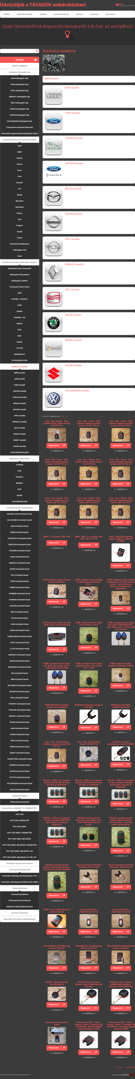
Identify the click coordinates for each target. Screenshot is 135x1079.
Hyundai (19, 183)
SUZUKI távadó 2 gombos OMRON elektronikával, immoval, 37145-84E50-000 (121, 984)
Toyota (19, 238)
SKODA (19, 342)
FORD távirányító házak (19, 581)
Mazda (19, 195)
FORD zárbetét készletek (19, 802)
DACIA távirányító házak (19, 557)
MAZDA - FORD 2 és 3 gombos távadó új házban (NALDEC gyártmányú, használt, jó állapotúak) (120, 783)
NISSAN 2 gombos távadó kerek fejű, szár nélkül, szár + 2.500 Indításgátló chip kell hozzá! (89, 821)
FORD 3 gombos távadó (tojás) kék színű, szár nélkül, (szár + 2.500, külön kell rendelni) (56, 665)
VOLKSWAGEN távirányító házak (19, 783)
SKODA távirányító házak (19, 747)
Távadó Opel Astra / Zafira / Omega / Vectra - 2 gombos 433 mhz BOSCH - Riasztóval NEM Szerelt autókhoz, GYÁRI (89, 1025)
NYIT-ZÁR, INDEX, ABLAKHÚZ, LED (19, 851)
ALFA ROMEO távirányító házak (19, 520)
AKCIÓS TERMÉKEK (19, 66)
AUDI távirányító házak (19, 526)
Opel (19, 219)
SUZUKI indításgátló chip (19, 115)
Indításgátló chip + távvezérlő (19, 268)
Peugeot (19, 225)
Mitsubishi (19, 207)
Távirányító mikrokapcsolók (19, 870)
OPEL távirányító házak (19, 698)
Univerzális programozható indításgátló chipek (19, 133)
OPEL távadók (19, 416)
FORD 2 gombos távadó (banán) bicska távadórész (57, 581)
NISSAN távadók (19, 409)
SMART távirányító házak (19, 753)
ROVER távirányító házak (19, 722)
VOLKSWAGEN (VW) (19, 360)
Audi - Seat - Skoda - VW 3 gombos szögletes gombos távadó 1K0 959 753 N (121, 500)
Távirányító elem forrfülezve (19, 900)
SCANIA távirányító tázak (19, 734)
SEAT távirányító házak (20, 741)
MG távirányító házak (19, 673)
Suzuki (19, 232)
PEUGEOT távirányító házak (19, 704)
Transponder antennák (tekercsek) (19, 127)
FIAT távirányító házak (19, 575)
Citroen (19, 164)
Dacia (19, 170)
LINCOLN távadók (20, 397)
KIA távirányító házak (19, 618)
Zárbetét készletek (19, 796)
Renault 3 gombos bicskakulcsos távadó (120, 910)
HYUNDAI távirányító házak (19, 600)
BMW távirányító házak (19, 532)
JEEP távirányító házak (19, 612)
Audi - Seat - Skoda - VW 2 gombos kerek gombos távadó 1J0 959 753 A (56, 423)
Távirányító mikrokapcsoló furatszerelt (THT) (19, 876)
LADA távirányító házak (19, 624)
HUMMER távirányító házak (19, 594)
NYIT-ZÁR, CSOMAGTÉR (19, 820)
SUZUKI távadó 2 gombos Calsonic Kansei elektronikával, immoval (89, 984)
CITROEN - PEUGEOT (19, 299)
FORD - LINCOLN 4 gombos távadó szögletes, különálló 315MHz (121, 538)
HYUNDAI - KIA (19, 317)
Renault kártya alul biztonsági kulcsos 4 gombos (89, 947)
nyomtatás (131, 1067)
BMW (20, 152)
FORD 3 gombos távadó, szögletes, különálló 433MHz (121, 664)
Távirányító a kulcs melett (19, 287)
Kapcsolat (94, 14)
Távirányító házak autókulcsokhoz (19, 508)
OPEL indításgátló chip (19, 91)
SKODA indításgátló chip (19, 109)
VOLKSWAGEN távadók (19, 452)
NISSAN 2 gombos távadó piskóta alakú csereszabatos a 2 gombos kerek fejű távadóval (56, 867)
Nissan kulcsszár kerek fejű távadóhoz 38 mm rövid (88, 866)
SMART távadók (19, 440)
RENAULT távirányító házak (19, 716)
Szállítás (43, 14)
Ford (19, 176)
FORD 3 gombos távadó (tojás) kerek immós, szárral (88, 623)
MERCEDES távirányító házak (19, 667)
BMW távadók (19, 373)
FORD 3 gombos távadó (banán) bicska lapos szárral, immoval (57, 623)
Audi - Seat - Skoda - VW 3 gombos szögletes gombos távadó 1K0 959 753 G (89, 500)
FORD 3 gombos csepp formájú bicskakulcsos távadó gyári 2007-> (88, 582)
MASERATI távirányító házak (19, 655)
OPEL (19, 330)
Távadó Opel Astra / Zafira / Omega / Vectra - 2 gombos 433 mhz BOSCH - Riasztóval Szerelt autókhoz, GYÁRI (121, 1025)
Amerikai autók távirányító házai (19, 514)
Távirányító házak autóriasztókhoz (19, 863)
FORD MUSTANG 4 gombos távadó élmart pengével (57, 706)
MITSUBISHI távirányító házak (19, 685)
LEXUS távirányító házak (19, 643)
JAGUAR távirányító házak (19, 606)
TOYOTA (19, 348)
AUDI (19, 293)
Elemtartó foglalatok (20, 913)
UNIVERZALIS (19, 354)
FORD (19, 305)
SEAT (19, 336)
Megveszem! (54, 445)
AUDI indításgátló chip (19, 78)
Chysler (19, 158)
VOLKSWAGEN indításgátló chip (19, 121)
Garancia (79, 14)
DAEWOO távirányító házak (19, 563)
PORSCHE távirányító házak (19, 710)
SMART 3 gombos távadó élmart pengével (57, 983)
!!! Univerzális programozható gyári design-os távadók (19, 263)
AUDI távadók (19, 379)
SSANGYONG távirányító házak (19, 759)
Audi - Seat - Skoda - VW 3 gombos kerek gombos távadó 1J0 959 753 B (88, 462)
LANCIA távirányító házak (19, 630)
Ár (66, 416)
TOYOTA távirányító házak (19, 777)
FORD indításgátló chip (19, 84)
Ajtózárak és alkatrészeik (19, 459)
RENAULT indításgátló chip (19, 97)
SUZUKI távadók (19, 446)
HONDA (19, 311)
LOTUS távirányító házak (19, 649)
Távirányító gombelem (19, 894)
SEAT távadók (19, 428)
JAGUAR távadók (19, 391)
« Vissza (119, 1067)
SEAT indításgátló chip (19, 103)
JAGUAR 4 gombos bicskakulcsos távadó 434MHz (120, 743)
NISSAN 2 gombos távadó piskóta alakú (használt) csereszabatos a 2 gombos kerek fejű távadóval (121, 821)
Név (63, 416)
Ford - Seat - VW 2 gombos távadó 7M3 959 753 (89, 743)
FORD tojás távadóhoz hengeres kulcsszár (89, 706)
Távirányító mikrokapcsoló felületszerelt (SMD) (19, 882)
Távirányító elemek (19, 888)
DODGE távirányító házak (19, 569)
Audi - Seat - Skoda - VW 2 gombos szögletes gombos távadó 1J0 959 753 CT (121, 423)
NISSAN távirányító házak (19, 692)
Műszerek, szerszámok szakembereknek (19, 919)
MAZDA (19, 324)
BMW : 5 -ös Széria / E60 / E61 (56, 536)
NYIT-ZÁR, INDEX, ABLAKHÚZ (19, 839)
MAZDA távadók (19, 403)
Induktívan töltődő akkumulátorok (19, 907)
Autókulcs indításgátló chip (19, 72)
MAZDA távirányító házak (19, 661)
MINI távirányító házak (19, 679)
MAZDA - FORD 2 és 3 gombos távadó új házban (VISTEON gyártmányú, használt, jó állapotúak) (56, 821)
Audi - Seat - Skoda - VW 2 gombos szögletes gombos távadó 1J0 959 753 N (57, 462)
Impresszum (110, 14)
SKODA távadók (19, 434)
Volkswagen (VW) (19, 250)
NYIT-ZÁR (19, 814)
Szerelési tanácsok (61, 14)
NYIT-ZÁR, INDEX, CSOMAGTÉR (19, 833)
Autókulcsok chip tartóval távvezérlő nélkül (19, 140)
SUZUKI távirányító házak (19, 771)
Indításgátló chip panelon (19, 275)
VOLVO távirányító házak (19, 790)
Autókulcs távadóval (19, 367)
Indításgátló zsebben (19, 281)
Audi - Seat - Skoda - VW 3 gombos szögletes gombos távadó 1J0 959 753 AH (121, 462)
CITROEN (19, 465)
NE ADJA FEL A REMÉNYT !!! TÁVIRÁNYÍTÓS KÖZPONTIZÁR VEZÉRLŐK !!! (19, 809)
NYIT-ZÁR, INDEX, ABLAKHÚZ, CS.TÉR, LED (19, 857)
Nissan (19, 213)
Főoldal (7, 14)
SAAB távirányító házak (19, 728)
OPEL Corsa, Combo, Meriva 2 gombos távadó (57, 910)
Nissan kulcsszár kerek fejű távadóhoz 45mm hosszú (120, 866)
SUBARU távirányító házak (19, 765)
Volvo (19, 256)
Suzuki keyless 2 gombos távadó (57, 1023)
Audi (19, 146)
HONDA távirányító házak (19, 587)
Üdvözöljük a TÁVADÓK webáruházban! (43, 5)
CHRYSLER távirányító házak (19, 545)
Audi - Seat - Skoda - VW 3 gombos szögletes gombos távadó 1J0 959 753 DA (57, 500)
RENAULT (19, 483)
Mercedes (19, 201)
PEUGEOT (19, 477)
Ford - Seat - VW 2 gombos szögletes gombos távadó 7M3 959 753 (56, 744)
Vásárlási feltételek (24, 14)
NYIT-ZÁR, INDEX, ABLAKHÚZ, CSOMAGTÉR (19, 845)
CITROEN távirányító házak (19, 551)
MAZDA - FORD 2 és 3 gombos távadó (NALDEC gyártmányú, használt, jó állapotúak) (56, 782)
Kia (19, 189)
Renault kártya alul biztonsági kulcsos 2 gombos (57, 947)
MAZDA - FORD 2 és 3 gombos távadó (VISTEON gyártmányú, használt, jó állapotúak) (88, 782)
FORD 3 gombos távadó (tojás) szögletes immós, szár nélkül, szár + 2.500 (88, 665)
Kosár (121, 4)
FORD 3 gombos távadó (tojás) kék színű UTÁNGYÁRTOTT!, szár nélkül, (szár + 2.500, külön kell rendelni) (121, 625)
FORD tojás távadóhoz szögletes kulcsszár (120, 706)
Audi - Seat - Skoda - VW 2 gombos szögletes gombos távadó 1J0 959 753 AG (89, 423)
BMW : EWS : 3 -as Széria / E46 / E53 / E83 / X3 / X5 (88, 537)
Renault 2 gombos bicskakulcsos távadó (88, 910)
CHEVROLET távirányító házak (19, 538)
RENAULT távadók (20, 422)
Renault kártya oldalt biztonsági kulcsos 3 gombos (121, 947)
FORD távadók (19, 385)
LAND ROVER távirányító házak (19, 636)
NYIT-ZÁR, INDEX (19, 827)
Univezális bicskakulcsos (19, 244)
